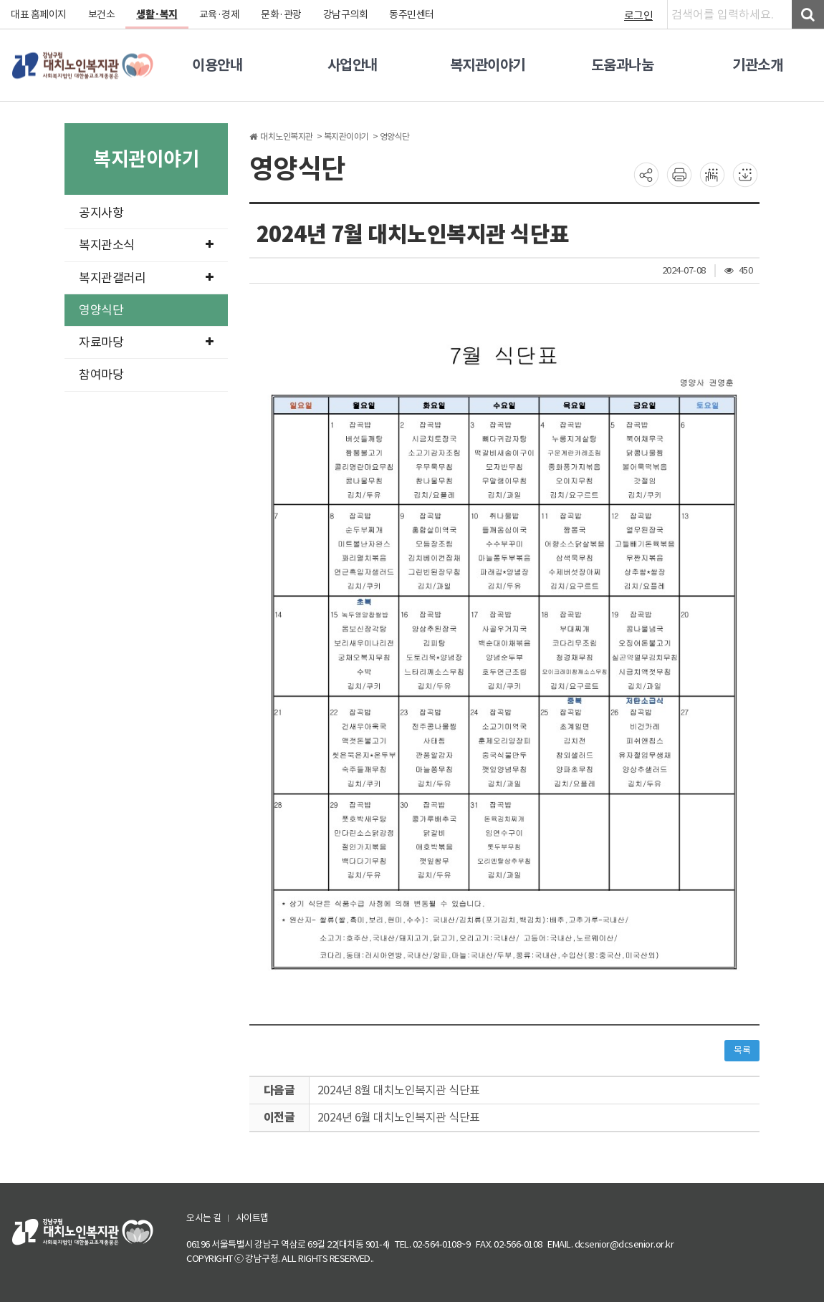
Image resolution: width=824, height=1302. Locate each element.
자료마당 (146, 342)
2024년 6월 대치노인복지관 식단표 (398, 1117)
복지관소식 (146, 245)
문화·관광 (281, 14)
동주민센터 (411, 14)
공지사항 (101, 213)
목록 (742, 1050)
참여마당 (101, 374)
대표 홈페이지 (39, 14)
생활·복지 (157, 14)
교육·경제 (219, 14)
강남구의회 (345, 14)
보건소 (101, 14)
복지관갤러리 (146, 278)
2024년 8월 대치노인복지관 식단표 (398, 1090)
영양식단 (101, 310)
